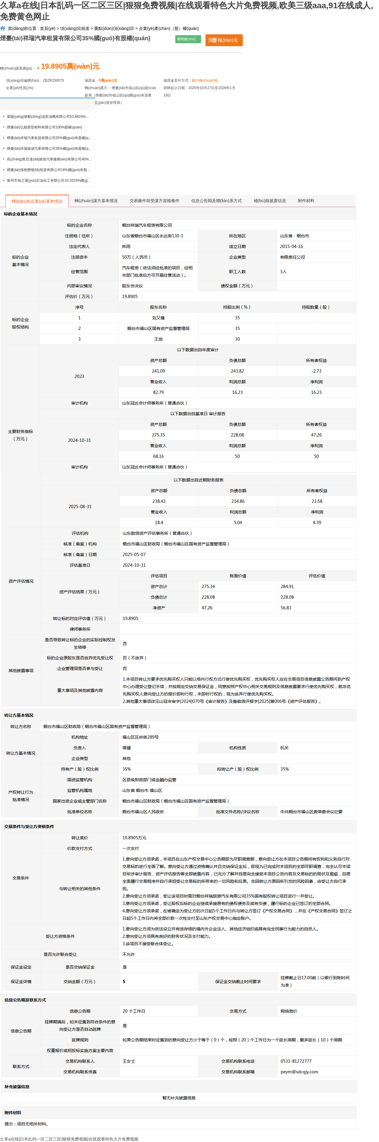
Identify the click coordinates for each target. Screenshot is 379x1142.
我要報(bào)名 (223, 40)
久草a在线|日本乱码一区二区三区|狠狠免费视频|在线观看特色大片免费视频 (69, 1139)
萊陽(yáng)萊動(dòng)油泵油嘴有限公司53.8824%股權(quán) (50, 117)
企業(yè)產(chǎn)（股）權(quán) (169, 28)
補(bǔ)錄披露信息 (270, 200)
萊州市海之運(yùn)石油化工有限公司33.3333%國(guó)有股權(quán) (50, 180)
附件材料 (306, 200)
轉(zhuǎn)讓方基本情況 (96, 200)
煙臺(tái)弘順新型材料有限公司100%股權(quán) (44, 127)
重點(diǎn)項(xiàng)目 (114, 28)
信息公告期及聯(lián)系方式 (216, 200)
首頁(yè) (47, 28)
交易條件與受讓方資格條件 (154, 200)
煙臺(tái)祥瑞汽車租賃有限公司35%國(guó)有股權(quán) (50, 138)
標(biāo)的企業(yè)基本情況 (37, 201)
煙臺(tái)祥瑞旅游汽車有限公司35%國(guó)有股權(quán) (50, 148)
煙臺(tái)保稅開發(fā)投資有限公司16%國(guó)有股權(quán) (50, 170)
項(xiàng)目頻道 (74, 28)
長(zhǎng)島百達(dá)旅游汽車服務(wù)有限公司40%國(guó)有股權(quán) (50, 159)
